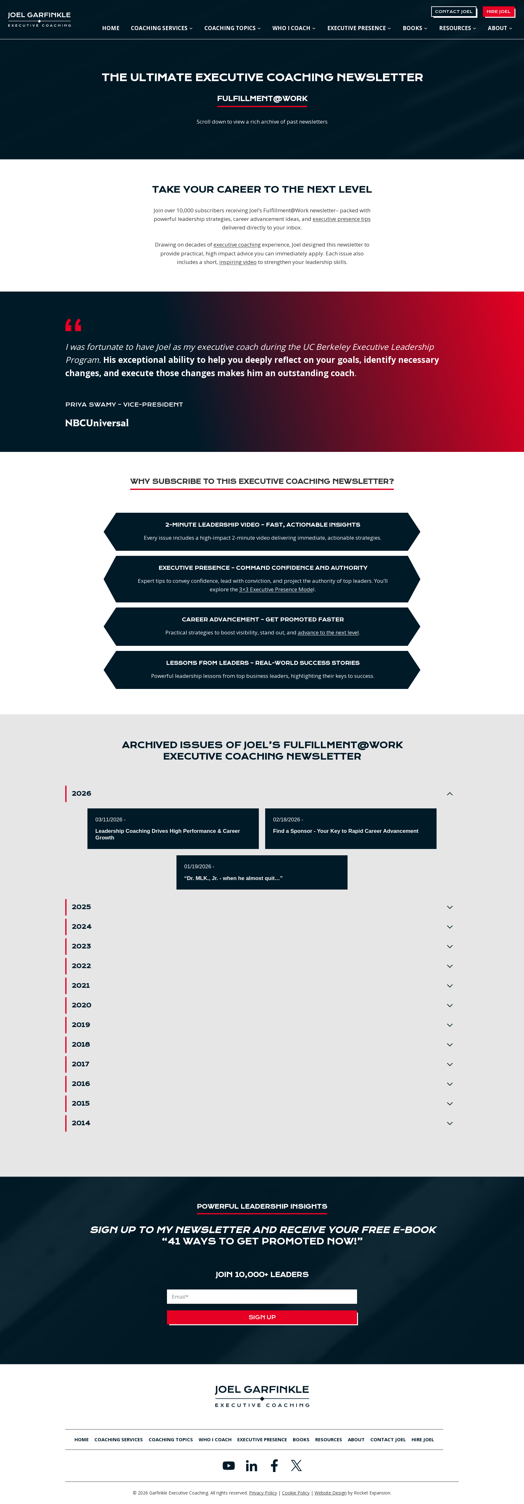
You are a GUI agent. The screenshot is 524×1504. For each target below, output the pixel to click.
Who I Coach (215, 1439)
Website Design (331, 1493)
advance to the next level (359, 632)
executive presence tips (342, 218)
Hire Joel (499, 11)
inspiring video (238, 262)
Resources (328, 1439)
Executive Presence (262, 1439)
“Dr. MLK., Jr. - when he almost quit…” (233, 878)
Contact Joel (454, 11)
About (356, 1439)
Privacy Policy (263, 1493)
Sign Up (262, 1317)
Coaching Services (118, 1439)
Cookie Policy (296, 1493)
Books (301, 1439)
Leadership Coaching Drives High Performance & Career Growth (167, 834)
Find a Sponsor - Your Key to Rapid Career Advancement (346, 831)
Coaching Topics (171, 1439)
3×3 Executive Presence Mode (307, 589)
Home (110, 28)
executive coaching (237, 244)
